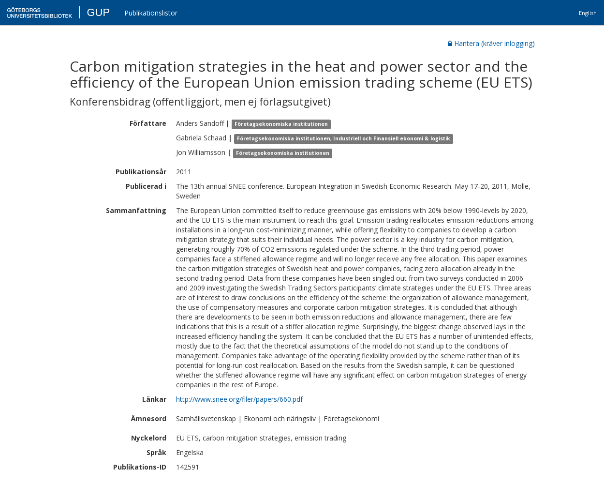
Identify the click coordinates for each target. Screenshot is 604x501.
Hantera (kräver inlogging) (491, 43)
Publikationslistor (150, 12)
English (588, 12)
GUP (98, 12)
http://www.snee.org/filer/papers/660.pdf (239, 399)
